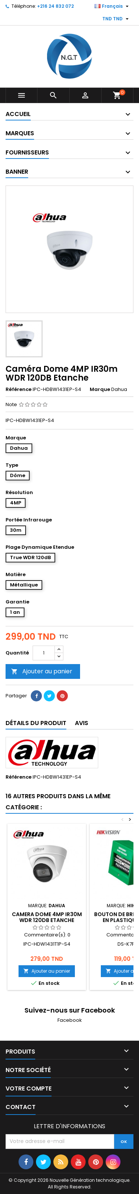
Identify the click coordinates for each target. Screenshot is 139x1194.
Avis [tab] (81, 723)
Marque (100, 389)
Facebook (69, 1020)
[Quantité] (44, 653)
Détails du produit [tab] (36, 723)
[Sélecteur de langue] (112, 6)
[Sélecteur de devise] (116, 19)
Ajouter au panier (41, 671)
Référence (19, 389)
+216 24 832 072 (55, 6)
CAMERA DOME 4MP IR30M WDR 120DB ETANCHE (47, 917)
